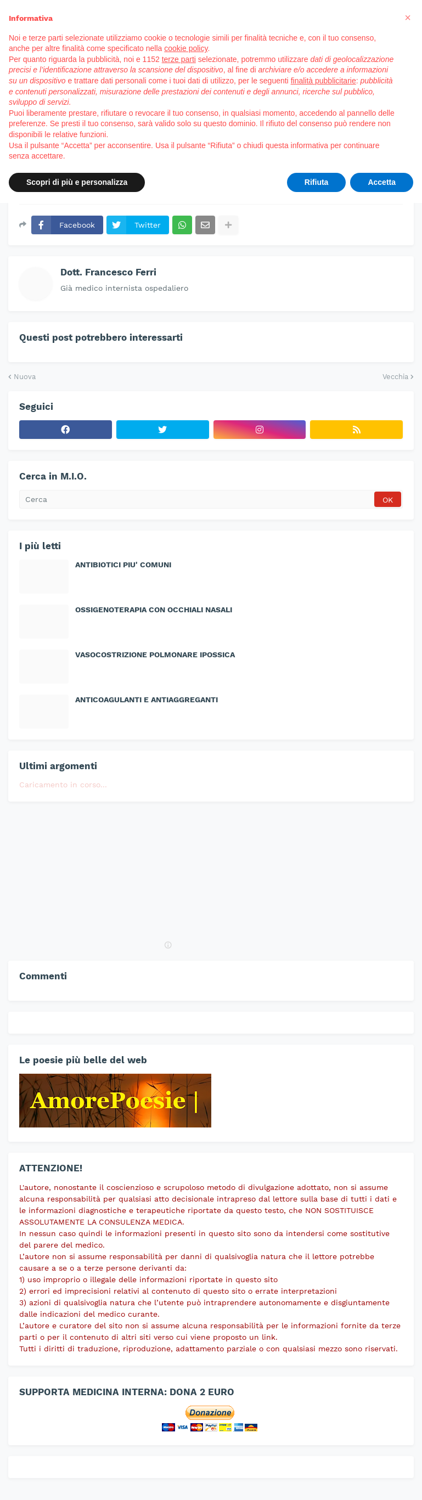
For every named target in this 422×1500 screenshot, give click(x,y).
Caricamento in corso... (63, 784)
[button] (408, 17)
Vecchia (395, 376)
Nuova (25, 376)
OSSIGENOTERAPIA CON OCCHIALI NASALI (153, 609)
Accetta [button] (382, 182)
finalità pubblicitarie (323, 80)
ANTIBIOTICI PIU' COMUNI (123, 564)
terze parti (179, 59)
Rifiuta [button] (317, 182)
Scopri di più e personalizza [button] (76, 182)
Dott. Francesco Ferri (108, 272)
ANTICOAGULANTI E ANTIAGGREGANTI (146, 699)
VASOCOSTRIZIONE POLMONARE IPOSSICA (155, 654)
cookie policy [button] (185, 48)
